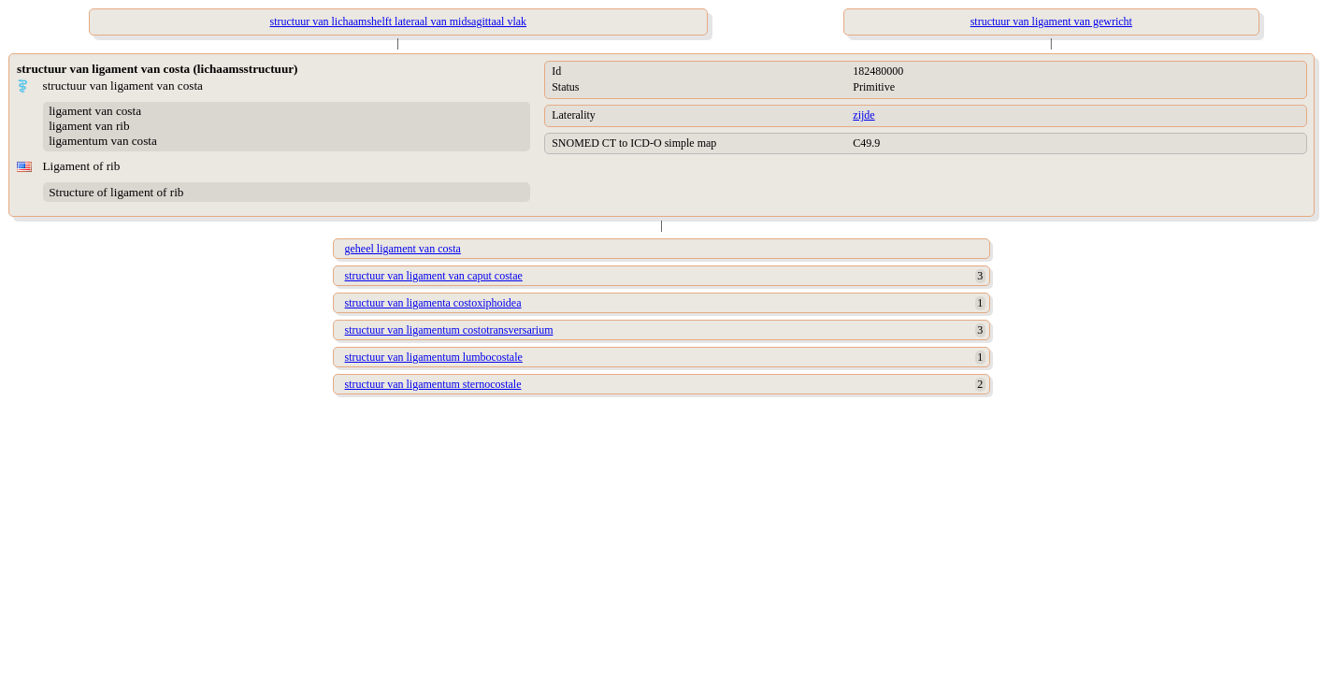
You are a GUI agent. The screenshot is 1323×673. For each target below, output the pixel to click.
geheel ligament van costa (403, 248)
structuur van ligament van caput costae (434, 275)
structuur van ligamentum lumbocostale (434, 357)
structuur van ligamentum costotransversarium (449, 329)
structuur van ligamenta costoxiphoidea (433, 302)
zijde (863, 115)
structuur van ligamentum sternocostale (433, 384)
